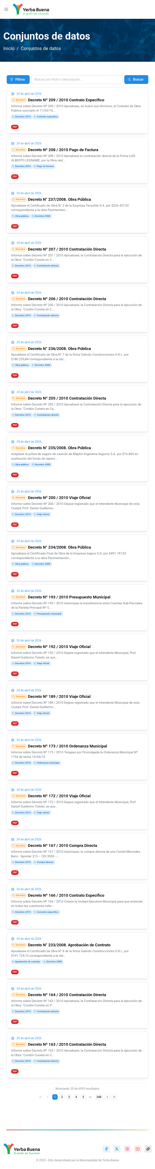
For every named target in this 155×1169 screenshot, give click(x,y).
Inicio (9, 48)
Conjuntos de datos (41, 48)
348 (98, 1105)
